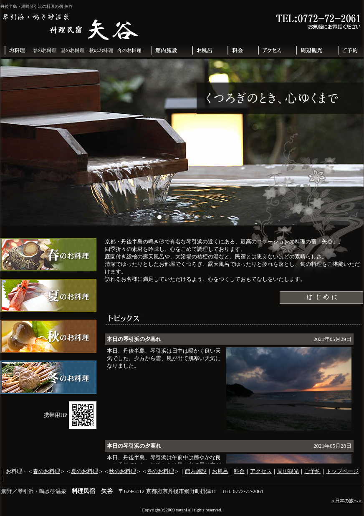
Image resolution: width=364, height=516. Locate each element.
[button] (159, 217)
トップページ (342, 471)
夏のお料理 (84, 471)
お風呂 (220, 471)
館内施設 (196, 471)
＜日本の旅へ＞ (347, 500)
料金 (239, 471)
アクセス (261, 471)
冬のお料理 (160, 471)
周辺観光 (288, 471)
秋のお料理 (122, 471)
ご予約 (312, 471)
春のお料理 (46, 471)
